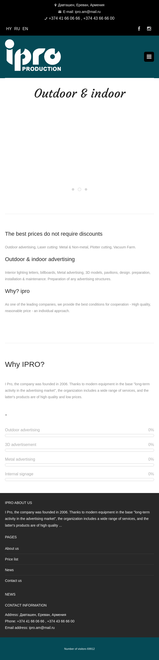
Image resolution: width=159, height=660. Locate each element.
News (9, 570)
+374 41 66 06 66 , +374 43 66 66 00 (81, 18)
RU (17, 29)
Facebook (139, 29)
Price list (11, 559)
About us (12, 548)
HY (9, 29)
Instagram (149, 29)
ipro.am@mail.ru (42, 628)
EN (25, 29)
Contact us (13, 581)
